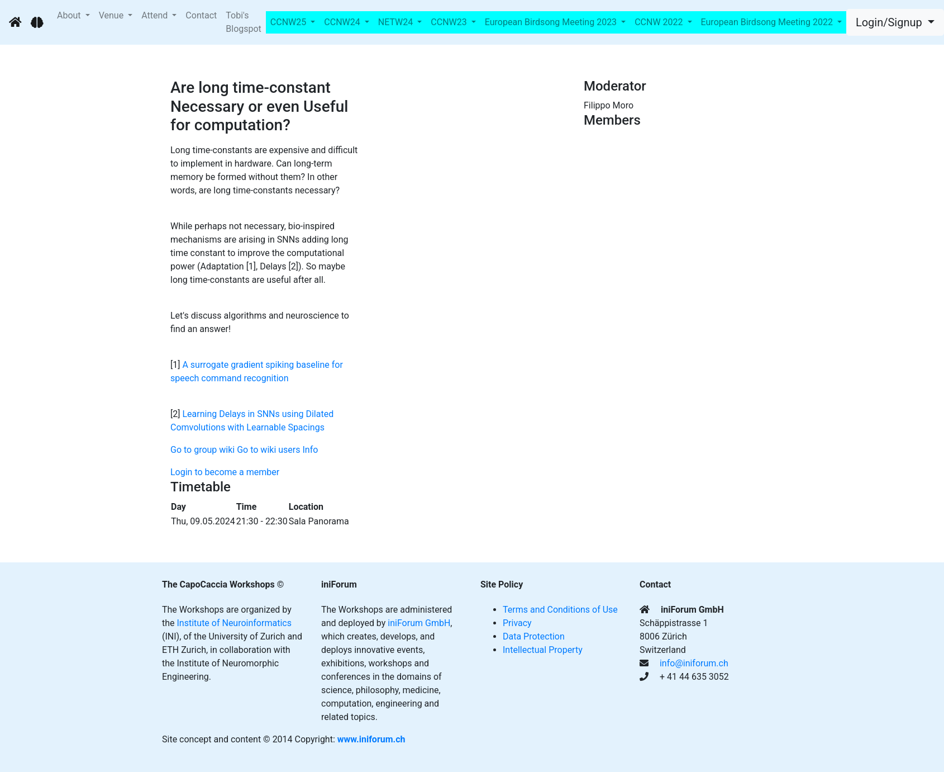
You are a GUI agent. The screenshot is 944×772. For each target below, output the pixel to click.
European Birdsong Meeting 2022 (768, 22)
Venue (112, 15)
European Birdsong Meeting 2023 (552, 22)
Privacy (517, 623)
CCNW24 (343, 22)
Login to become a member (224, 472)
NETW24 (396, 22)
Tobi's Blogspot (243, 22)
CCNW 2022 (660, 22)
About (70, 15)
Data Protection (534, 636)
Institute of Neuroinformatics (234, 623)
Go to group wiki (202, 449)
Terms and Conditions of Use (560, 609)
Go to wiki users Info (277, 449)
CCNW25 (289, 22)
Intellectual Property (543, 650)
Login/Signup (890, 22)
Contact (201, 15)
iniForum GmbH (419, 623)
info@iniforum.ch (694, 663)
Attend (155, 15)
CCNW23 (450, 22)
